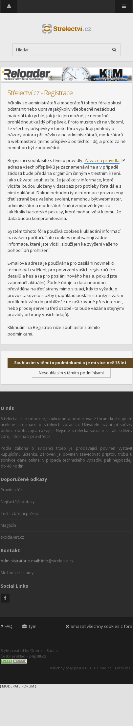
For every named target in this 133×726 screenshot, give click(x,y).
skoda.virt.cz (12, 537)
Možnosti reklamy (17, 573)
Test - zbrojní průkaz (20, 513)
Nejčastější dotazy (17, 501)
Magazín (8, 525)
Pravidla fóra (13, 490)
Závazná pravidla (102, 160)
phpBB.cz (37, 656)
